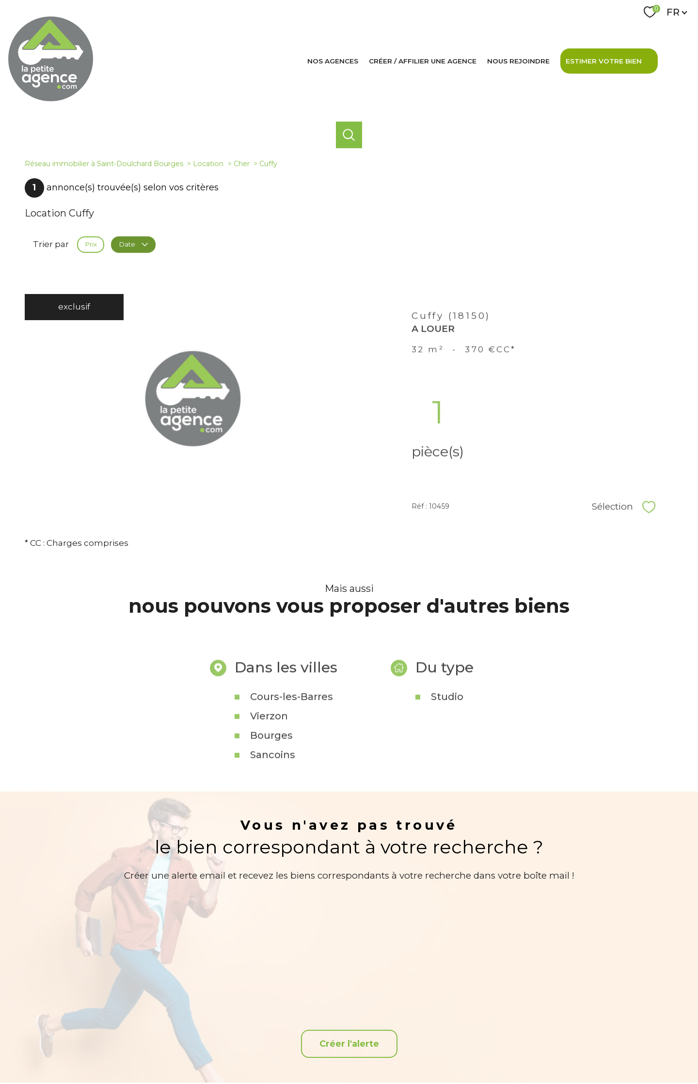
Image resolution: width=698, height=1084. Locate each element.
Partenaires (472, 1050)
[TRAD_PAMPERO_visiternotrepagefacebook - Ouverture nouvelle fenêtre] (348, 1018)
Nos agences (332, 61)
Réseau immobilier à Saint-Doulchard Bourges (104, 163)
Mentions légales (403, 1050)
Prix (91, 244)
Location (208, 163)
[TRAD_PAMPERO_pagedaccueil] (50, 98)
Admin (441, 1050)
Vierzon (269, 775)
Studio (447, 756)
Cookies (552, 1050)
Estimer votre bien (604, 61)
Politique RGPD (515, 1050)
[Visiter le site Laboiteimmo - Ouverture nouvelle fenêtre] (349, 1068)
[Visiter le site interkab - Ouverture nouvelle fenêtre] (551, 1018)
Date (133, 244)
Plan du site (359, 1050)
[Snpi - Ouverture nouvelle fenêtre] (608, 1018)
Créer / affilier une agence (422, 61)
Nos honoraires (317, 1050)
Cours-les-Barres (291, 756)
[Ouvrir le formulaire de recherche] (349, 135)
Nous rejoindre (518, 61)
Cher (242, 163)
